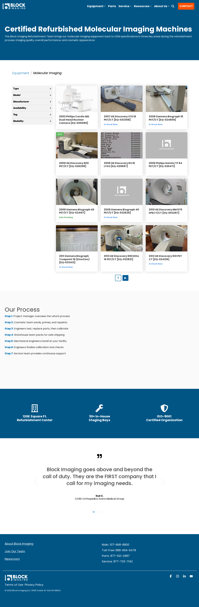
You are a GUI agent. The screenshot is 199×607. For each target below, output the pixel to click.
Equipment (20, 73)
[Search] (173, 6)
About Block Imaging (19, 544)
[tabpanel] (99, 480)
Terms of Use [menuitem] (14, 585)
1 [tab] (94, 513)
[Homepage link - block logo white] (16, 579)
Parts (112, 6)
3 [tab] (101, 513)
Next (161, 482)
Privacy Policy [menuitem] (34, 585)
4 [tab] (105, 513)
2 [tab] (98, 513)
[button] (171, 576)
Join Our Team (15, 551)
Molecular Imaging (48, 73)
